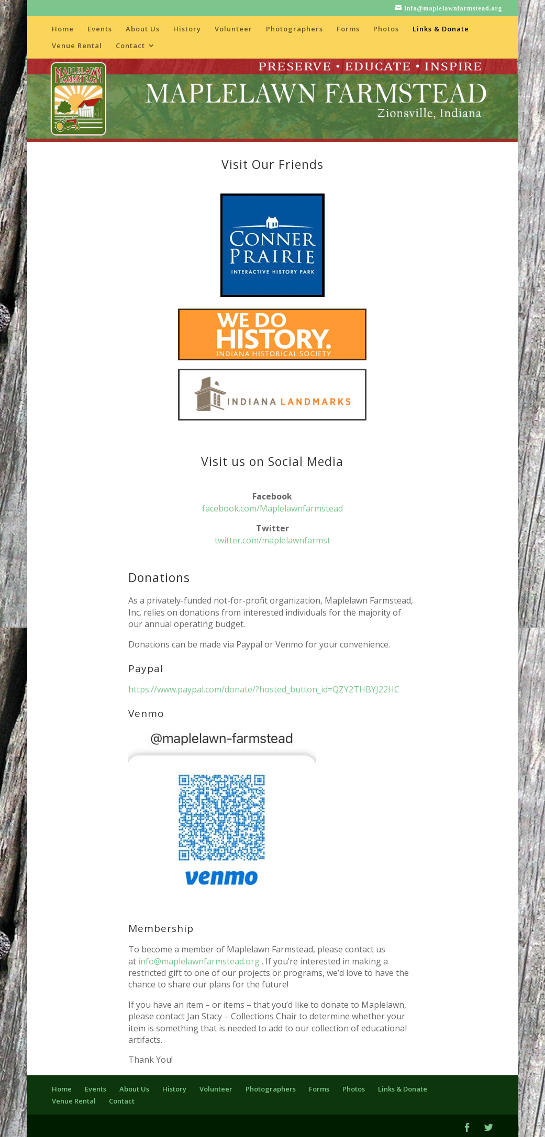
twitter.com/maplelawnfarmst (272, 540)
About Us (143, 29)
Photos (386, 29)
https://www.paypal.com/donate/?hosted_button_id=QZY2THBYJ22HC (263, 689)
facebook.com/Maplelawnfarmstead (272, 508)
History (187, 29)
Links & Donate (441, 29)
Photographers (294, 29)
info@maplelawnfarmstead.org (199, 961)
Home (63, 29)
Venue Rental (77, 46)
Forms (348, 29)
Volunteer (233, 29)
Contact (130, 46)
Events (99, 29)
